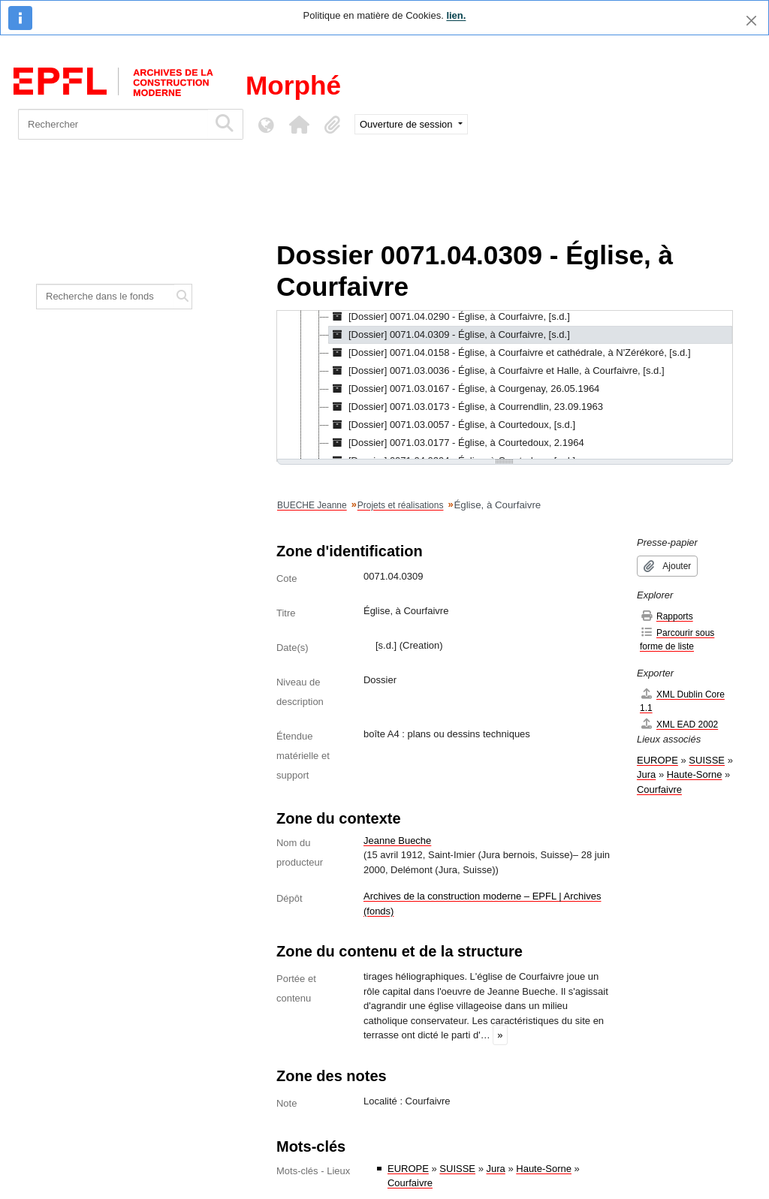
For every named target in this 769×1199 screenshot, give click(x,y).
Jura (496, 1168)
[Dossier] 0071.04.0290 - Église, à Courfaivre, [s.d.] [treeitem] (449, 317)
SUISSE (457, 1168)
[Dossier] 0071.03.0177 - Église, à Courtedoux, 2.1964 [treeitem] (456, 443)
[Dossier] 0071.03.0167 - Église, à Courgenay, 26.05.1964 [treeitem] (464, 389)
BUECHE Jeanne (312, 505)
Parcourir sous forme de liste (677, 639)
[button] (298, 125)
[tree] (504, 386)
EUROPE (408, 1168)
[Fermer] (751, 21)
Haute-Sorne (543, 1168)
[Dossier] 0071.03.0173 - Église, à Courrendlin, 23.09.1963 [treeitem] (466, 407)
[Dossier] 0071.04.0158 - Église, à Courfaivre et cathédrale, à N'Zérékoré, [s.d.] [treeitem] (510, 353)
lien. (456, 15)
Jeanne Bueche (397, 840)
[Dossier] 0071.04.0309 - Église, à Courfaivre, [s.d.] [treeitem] (449, 335)
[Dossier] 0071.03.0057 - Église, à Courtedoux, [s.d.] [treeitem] (452, 425)
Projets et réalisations (400, 505)
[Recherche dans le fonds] (105, 297)
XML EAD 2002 (679, 724)
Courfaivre (410, 1182)
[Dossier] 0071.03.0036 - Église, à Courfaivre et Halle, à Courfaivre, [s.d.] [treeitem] (497, 371)
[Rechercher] (113, 124)
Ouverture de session (407, 124)
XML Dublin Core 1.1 (682, 700)
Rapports (666, 616)
